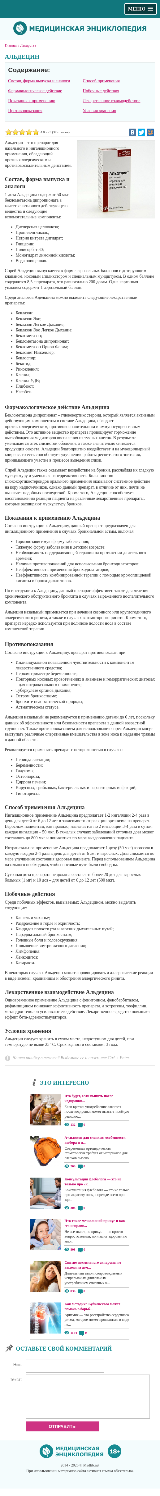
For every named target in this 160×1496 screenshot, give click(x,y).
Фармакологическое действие (35, 91)
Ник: (17, 1364)
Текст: (16, 1379)
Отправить (62, 1433)
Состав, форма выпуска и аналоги (39, 81)
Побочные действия (101, 91)
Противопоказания (25, 110)
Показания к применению (31, 100)
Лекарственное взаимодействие (112, 100)
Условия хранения (99, 110)
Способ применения (101, 81)
